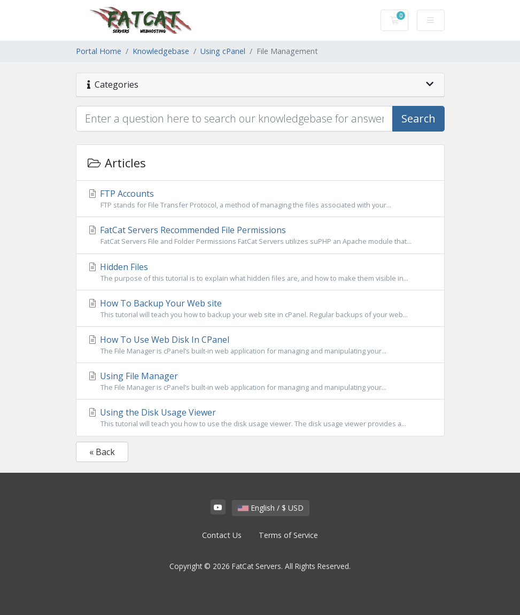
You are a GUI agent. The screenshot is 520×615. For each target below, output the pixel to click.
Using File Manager (260, 381)
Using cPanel (222, 51)
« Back (102, 452)
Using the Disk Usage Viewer (260, 417)
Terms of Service (288, 535)
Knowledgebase (161, 51)
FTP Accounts (260, 199)
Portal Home (98, 51)
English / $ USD (271, 508)
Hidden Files (260, 272)
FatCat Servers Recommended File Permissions (260, 235)
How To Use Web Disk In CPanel (260, 345)
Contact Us (222, 535)
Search (418, 118)
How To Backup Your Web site (260, 308)
